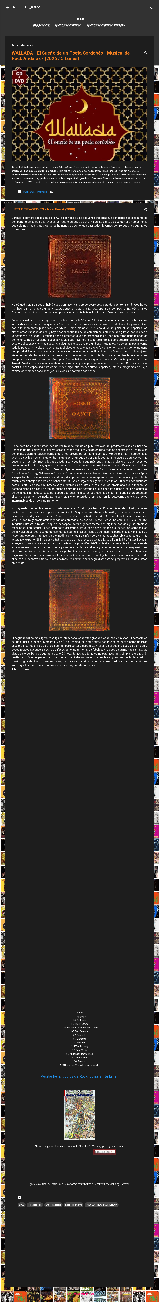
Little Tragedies (53, 1204)
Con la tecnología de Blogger (79, 1293)
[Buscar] (152, 8)
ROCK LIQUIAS (27, 7)
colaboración (35, 1204)
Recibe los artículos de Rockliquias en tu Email (79, 1076)
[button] (145, 52)
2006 (21, 1204)
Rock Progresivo (68, 25)
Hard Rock (41, 25)
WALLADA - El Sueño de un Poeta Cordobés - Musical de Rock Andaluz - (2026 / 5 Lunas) (71, 55)
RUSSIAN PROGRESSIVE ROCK (101, 1204)
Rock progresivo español (106, 25)
